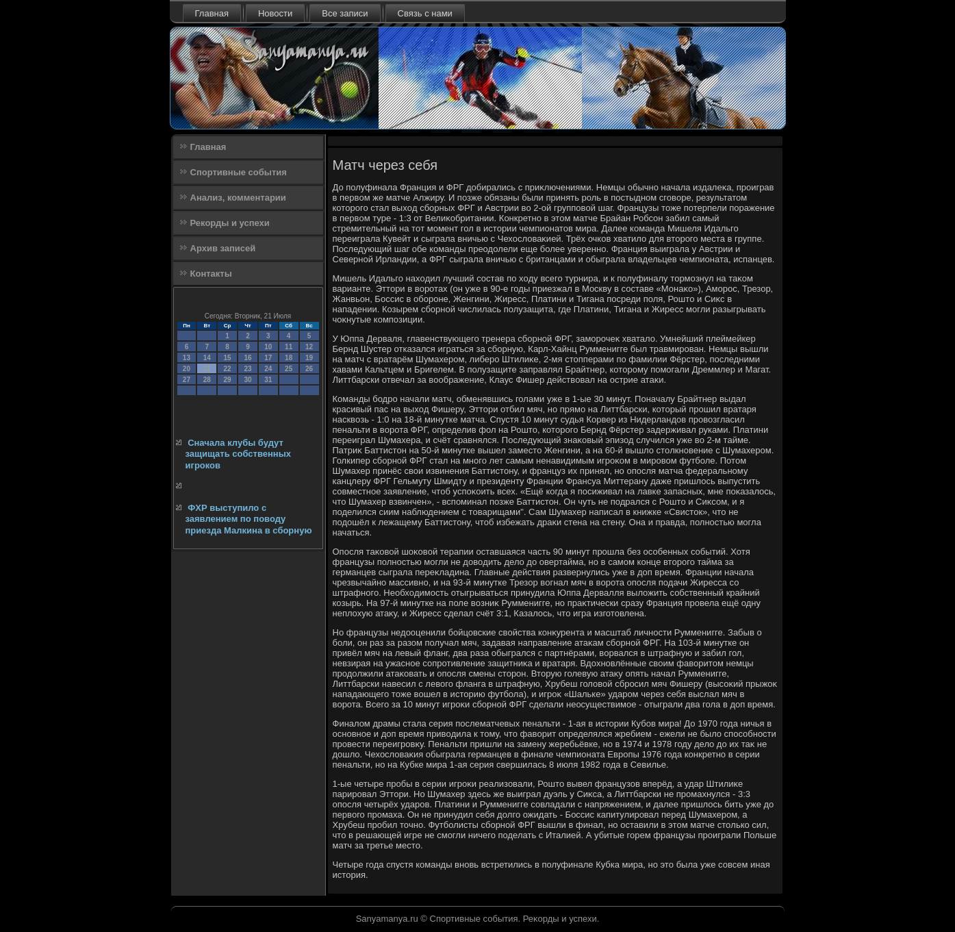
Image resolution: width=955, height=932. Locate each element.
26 (309, 369)
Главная (212, 13)
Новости (275, 13)
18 (288, 358)
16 (247, 358)
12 (309, 347)
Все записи (345, 13)
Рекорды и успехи (230, 223)
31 (268, 379)
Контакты (211, 273)
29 (227, 379)
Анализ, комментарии (238, 197)
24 (268, 369)
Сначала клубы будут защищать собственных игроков (239, 454)
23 (247, 369)
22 (227, 369)
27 (186, 379)
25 (288, 369)
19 (309, 358)
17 (268, 358)
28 (207, 379)
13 (186, 358)
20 (186, 369)
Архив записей (223, 248)
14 (207, 358)
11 (288, 347)
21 (207, 369)
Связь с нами (425, 13)
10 (268, 347)
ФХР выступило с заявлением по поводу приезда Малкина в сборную (249, 519)
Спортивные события (238, 172)
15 (227, 358)
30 (247, 379)
